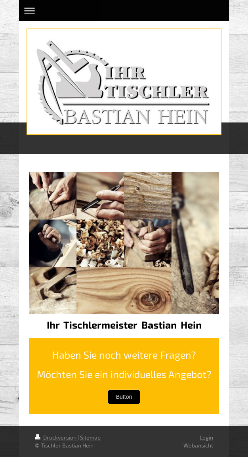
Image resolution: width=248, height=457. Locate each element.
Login (206, 437)
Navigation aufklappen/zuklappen (124, 10)
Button (124, 397)
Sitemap (90, 437)
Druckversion (56, 437)
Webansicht (198, 445)
